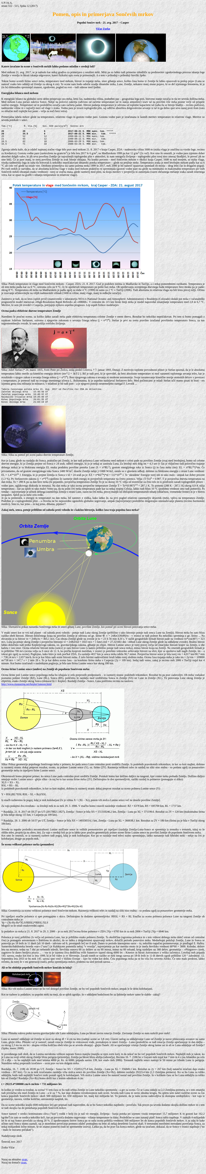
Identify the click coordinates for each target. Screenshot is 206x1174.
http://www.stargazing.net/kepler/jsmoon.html (26, 691)
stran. (25, 1166)
